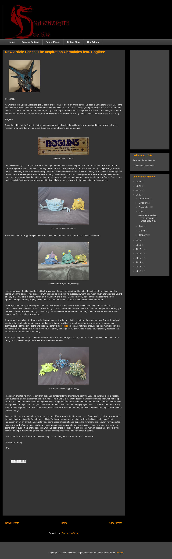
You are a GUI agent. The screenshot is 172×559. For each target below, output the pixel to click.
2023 (139, 181)
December (144, 198)
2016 (139, 253)
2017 (139, 249)
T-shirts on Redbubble (143, 165)
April (141, 226)
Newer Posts (12, 523)
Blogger (119, 552)
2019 (139, 240)
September (144, 207)
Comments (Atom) (70, 533)
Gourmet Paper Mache (144, 160)
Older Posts (115, 523)
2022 (139, 186)
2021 (139, 190)
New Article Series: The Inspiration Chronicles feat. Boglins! (55, 52)
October (143, 203)
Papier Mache (53, 42)
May (141, 211)
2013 (139, 266)
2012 (139, 271)
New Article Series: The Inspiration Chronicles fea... (147, 218)
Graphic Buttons (30, 42)
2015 (139, 258)
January (143, 235)
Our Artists (93, 42)
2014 (139, 262)
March (142, 230)
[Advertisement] (63, 490)
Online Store (73, 42)
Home (11, 42)
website (64, 326)
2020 (139, 194)
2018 (139, 245)
